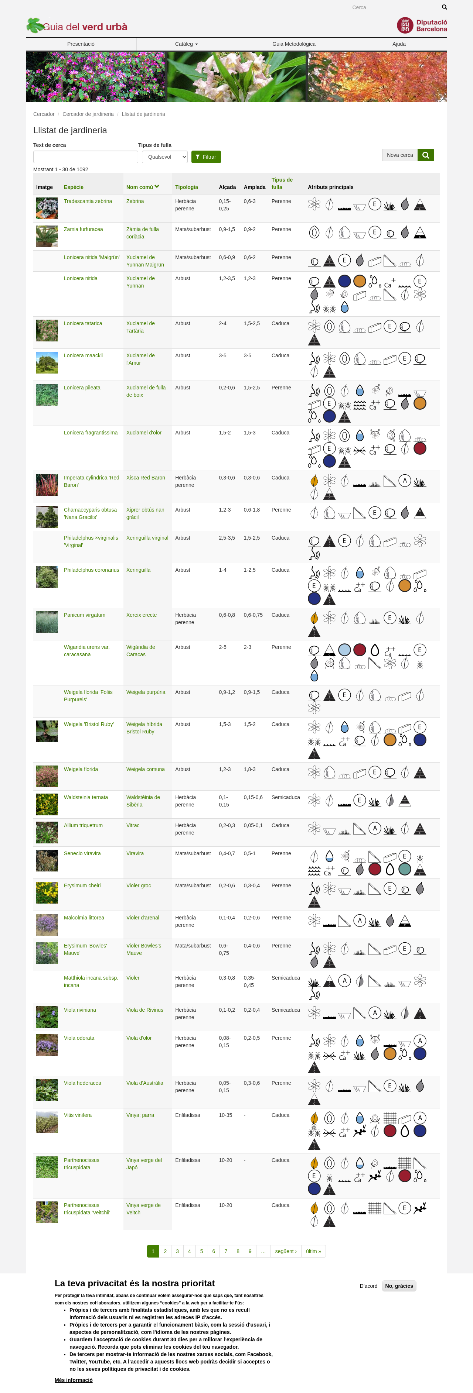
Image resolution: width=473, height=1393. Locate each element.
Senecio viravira (82, 853)
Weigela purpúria (146, 692)
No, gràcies (399, 1298)
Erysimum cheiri (82, 885)
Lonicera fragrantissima (91, 433)
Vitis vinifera (78, 1115)
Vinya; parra (140, 1115)
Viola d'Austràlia (144, 1083)
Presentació (81, 44)
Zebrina (135, 201)
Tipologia (186, 187)
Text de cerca (49, 145)
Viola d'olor (139, 1038)
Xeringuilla (138, 570)
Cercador (44, 114)
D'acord (369, 1298)
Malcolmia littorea (84, 918)
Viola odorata (79, 1038)
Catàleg (186, 44)
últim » (313, 1251)
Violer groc (138, 885)
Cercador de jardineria (88, 114)
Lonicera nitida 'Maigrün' (92, 257)
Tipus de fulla (154, 145)
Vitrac (133, 825)
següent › (286, 1251)
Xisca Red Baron (145, 478)
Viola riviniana (80, 1010)
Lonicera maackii (83, 355)
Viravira (135, 853)
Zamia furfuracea (83, 229)
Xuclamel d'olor (143, 433)
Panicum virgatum (84, 615)
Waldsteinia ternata (86, 797)
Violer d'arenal (142, 918)
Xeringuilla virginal (147, 538)
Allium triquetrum (83, 825)
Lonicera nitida (81, 278)
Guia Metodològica (294, 44)
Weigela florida (81, 769)
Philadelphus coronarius (91, 570)
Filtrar (205, 157)
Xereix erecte (141, 615)
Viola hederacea (82, 1083)
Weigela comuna (145, 769)
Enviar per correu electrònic (405, 1278)
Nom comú (143, 187)
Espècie (74, 187)
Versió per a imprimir (338, 1278)
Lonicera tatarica (83, 323)
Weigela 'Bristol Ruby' (89, 724)
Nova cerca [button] (400, 155)
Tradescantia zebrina (88, 201)
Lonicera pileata (82, 388)
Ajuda (399, 44)
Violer (133, 978)
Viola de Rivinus (144, 1010)
